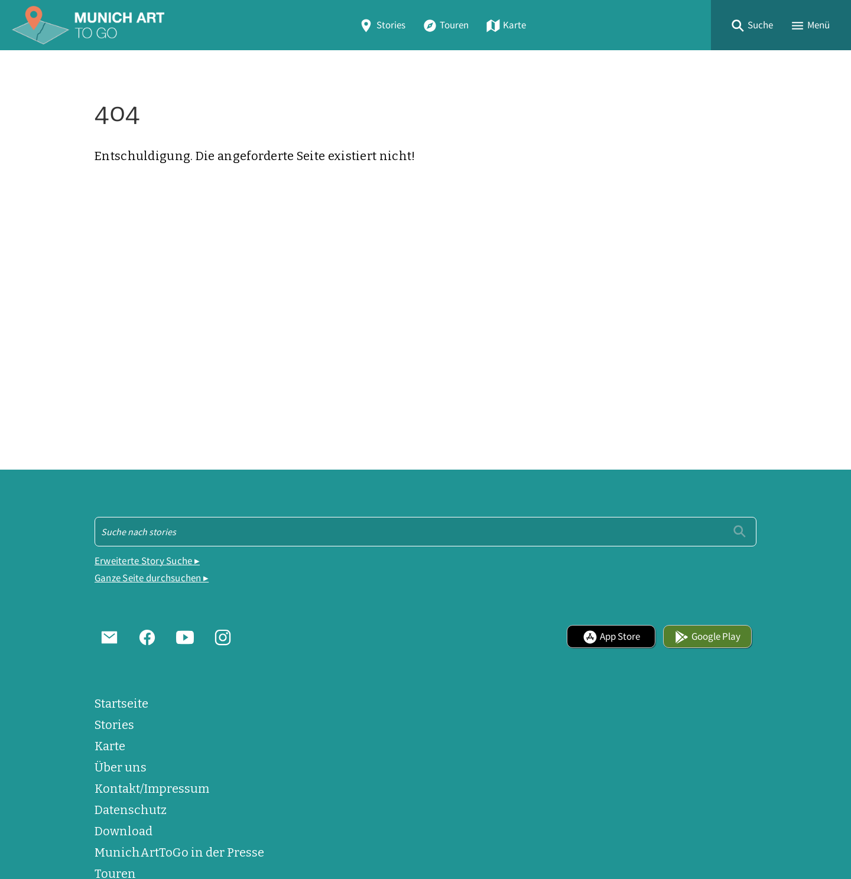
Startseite (121, 703)
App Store (611, 636)
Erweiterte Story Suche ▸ (147, 561)
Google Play (707, 636)
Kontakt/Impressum (152, 789)
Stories (382, 25)
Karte (506, 25)
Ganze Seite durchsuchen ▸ (152, 578)
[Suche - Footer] (425, 531)
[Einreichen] (739, 531)
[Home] (88, 25)
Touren (446, 25)
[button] (752, 25)
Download (123, 831)
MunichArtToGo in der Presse (179, 852)
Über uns (121, 767)
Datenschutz (131, 810)
